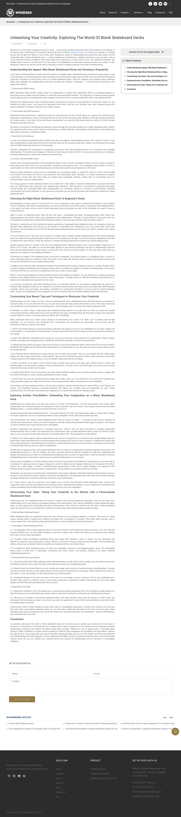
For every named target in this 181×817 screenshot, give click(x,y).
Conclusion (131, 89)
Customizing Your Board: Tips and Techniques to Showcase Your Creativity (148, 76)
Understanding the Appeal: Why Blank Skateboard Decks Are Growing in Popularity (148, 68)
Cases (171, 717)
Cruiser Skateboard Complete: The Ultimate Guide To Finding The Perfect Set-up (34, 729)
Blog (164, 717)
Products (60, 774)
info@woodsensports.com (149, 792)
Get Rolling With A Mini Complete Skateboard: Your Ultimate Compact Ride (148, 723)
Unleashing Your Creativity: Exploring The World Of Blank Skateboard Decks (53, 22)
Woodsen (11, 22)
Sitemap (39, 812)
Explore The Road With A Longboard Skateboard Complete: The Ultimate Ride (148, 729)
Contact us (60, 792)
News (58, 787)
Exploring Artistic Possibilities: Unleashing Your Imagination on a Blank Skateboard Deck (148, 81)
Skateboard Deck (76, 52)
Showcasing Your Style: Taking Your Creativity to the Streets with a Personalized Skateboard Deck (148, 85)
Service (59, 778)
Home (58, 769)
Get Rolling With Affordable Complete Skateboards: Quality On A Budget (91, 729)
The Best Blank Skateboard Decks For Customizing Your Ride (21, 723)
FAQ (57, 797)
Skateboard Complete (99, 774)
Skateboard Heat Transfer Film (103, 778)
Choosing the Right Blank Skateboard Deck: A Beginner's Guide (148, 72)
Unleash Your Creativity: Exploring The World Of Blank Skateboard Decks (91, 723)
